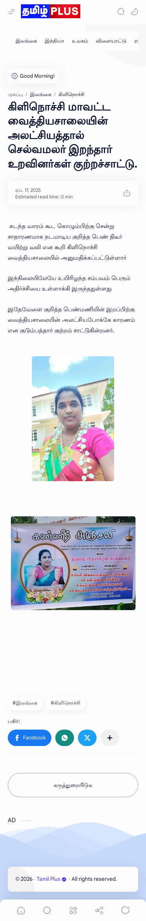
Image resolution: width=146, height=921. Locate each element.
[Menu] (73, 910)
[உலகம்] (80, 41)
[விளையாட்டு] (111, 41)
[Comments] (125, 910)
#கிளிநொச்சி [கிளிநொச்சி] (65, 703)
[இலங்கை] (26, 41)
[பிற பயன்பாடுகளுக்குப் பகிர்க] (109, 738)
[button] (134, 12)
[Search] (121, 12)
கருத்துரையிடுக (73, 785)
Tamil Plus (52, 879)
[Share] (99, 910)
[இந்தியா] (54, 41)
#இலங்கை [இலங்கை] (24, 703)
